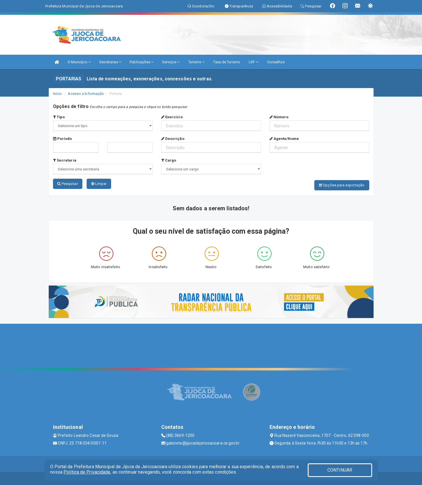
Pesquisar (67, 184)
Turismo (196, 62)
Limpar (99, 184)
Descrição (172, 138)
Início (57, 93)
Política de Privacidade (87, 472)
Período (62, 138)
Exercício (172, 117)
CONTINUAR (339, 470)
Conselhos (276, 62)
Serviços (171, 62)
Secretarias (110, 62)
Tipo (59, 117)
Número (279, 117)
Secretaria (64, 160)
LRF (253, 62)
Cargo (168, 160)
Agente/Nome (284, 138)
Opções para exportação (341, 185)
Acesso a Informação (86, 93)
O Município (79, 62)
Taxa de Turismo (226, 62)
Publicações (141, 62)
